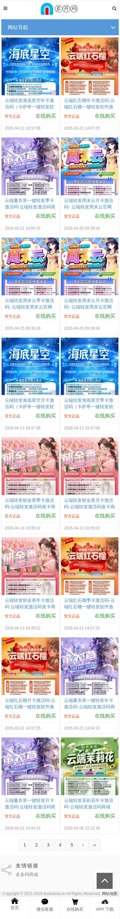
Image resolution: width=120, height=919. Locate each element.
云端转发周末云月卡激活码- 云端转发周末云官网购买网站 (88, 207)
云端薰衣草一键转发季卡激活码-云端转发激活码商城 (30, 207)
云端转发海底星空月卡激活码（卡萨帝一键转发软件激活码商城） (29, 407)
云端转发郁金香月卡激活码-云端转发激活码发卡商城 (89, 507)
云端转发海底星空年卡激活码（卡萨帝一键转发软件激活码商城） (29, 107)
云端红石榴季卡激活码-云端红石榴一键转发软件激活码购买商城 (89, 607)
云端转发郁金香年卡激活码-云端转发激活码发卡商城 (30, 607)
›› (94, 844)
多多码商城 (27, 874)
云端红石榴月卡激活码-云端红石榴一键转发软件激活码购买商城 (30, 707)
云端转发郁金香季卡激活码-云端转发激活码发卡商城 (30, 507)
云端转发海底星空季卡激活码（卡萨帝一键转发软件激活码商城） (88, 407)
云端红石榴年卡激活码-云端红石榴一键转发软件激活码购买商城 (89, 107)
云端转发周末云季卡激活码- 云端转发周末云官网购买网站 (29, 307)
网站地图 (109, 893)
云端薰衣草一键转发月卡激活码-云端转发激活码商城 (30, 807)
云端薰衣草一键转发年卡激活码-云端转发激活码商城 (89, 707)
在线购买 (46, 116)
